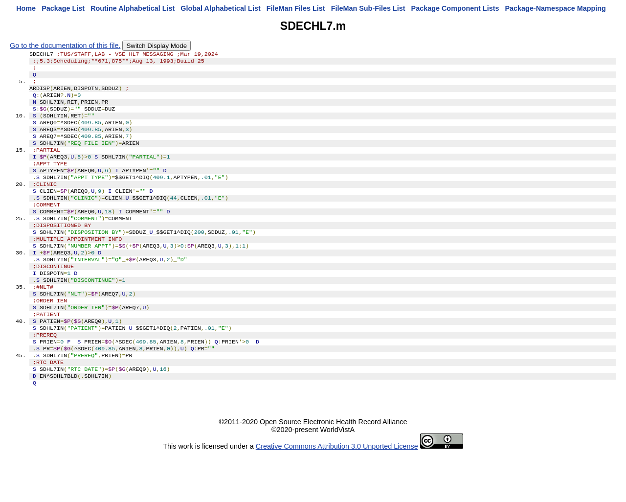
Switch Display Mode (156, 45)
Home (26, 8)
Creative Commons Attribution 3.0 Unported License (337, 494)
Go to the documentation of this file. (65, 45)
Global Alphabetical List (220, 8)
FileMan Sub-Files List (368, 8)
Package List (63, 8)
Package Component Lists (455, 8)
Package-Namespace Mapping (555, 8)
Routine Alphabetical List (132, 8)
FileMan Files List (296, 8)
